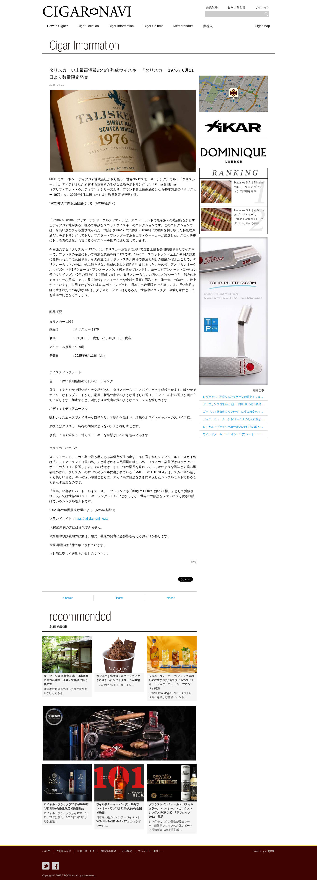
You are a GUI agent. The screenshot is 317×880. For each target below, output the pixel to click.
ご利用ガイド (62, 851)
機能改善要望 (106, 851)
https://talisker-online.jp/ (91, 518)
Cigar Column (154, 26)
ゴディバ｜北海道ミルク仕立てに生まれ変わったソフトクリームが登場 (233, 411)
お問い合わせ (236, 7)
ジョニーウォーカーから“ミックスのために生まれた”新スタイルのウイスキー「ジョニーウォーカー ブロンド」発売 (233, 419)
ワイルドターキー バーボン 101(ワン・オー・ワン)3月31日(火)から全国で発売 (233, 434)
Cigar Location (88, 26)
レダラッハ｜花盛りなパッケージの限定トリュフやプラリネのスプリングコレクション (233, 396)
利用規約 (125, 851)
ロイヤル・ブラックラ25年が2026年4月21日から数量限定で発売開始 (233, 426)
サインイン (262, 7)
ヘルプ (46, 851)
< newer (68, 598)
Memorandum (184, 26)
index (119, 598)
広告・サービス (85, 851)
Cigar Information (121, 26)
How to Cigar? (57, 26)
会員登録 (211, 7)
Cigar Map (262, 26)
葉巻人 (209, 26)
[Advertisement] (233, 512)
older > (171, 598)
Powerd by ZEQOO (263, 851)
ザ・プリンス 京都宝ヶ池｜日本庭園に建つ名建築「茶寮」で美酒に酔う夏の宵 (233, 404)
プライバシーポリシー (148, 851)
